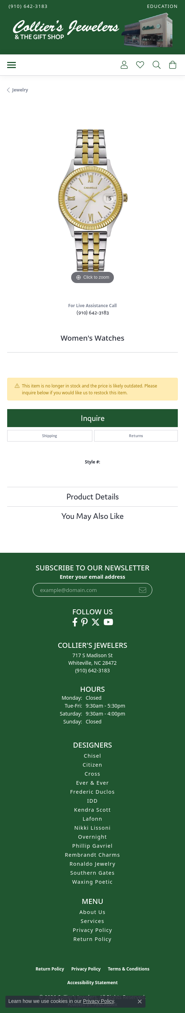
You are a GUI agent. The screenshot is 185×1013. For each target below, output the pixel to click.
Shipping (49, 435)
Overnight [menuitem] (92, 836)
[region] (92, 200)
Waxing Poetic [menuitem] (92, 881)
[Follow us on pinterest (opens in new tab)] (84, 622)
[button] (161, 6)
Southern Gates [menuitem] (92, 872)
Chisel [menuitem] (92, 755)
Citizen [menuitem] (92, 764)
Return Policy (92, 939)
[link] (27, 6)
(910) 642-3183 (93, 312)
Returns (136, 435)
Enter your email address (92, 576)
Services (93, 921)
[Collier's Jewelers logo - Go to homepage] (92, 32)
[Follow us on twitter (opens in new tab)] (95, 622)
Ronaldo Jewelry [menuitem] (92, 863)
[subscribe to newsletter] (142, 589)
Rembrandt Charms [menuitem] (92, 854)
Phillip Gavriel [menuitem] (92, 845)
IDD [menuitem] (92, 800)
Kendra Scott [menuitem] (92, 809)
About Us (92, 912)
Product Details (92, 497)
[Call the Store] (92, 670)
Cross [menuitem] (92, 773)
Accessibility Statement (92, 983)
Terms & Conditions (128, 969)
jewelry (20, 90)
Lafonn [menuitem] (92, 818)
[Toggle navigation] (11, 65)
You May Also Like (92, 516)
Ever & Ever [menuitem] (92, 782)
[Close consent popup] (140, 1001)
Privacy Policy (92, 930)
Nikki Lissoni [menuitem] (92, 827)
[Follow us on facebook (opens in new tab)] (75, 622)
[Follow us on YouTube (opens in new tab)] (108, 622)
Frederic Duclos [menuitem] (92, 791)
